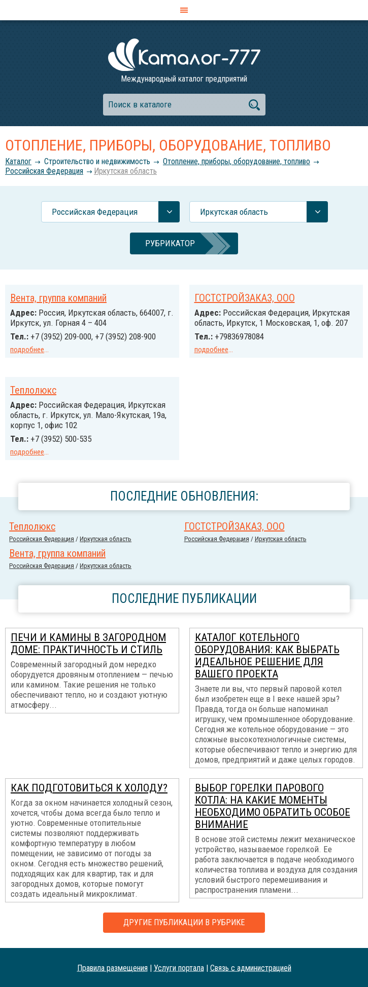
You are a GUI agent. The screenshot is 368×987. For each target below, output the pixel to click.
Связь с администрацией (250, 967)
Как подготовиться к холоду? (89, 788)
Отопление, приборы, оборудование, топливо (236, 161)
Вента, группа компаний (58, 298)
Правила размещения (112, 967)
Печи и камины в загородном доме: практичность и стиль (88, 643)
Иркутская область (125, 171)
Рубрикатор (170, 243)
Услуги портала (179, 967)
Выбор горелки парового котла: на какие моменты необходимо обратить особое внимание (272, 806)
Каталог (18, 161)
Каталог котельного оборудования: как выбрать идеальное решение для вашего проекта (267, 655)
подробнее (27, 349)
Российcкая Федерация (44, 171)
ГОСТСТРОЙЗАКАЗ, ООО (244, 298)
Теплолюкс (33, 390)
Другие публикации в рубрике (184, 922)
